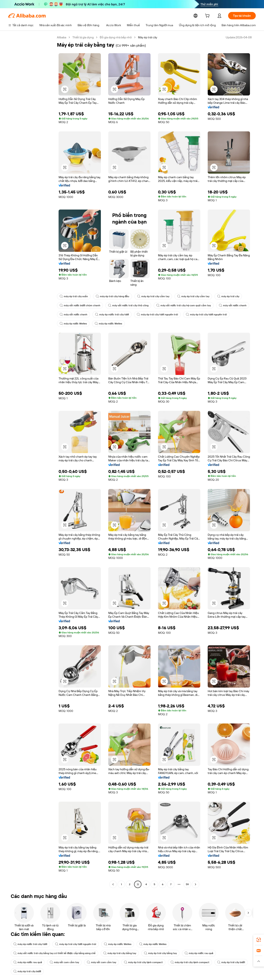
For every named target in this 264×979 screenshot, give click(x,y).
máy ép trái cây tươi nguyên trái (153, 314)
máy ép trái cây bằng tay (28, 953)
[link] (258, 939)
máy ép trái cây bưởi (115, 962)
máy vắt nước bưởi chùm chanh (79, 305)
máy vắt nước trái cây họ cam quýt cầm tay (178, 305)
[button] (64, 89)
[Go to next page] (195, 884)
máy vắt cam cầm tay (175, 953)
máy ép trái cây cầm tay (149, 296)
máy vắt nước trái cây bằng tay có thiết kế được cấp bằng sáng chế (207, 944)
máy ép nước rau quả (104, 953)
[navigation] (31, 461)
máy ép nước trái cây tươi (110, 314)
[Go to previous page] (113, 884)
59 (187, 884)
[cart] (211, 16)
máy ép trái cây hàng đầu (110, 296)
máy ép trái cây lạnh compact (31, 962)
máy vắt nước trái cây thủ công (125, 305)
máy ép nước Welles (73, 323)
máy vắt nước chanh (224, 305)
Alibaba (62, 37)
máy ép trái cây (220, 296)
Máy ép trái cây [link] (148, 37)
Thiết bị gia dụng (83, 37)
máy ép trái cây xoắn (73, 296)
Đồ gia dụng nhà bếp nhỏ (116, 37)
